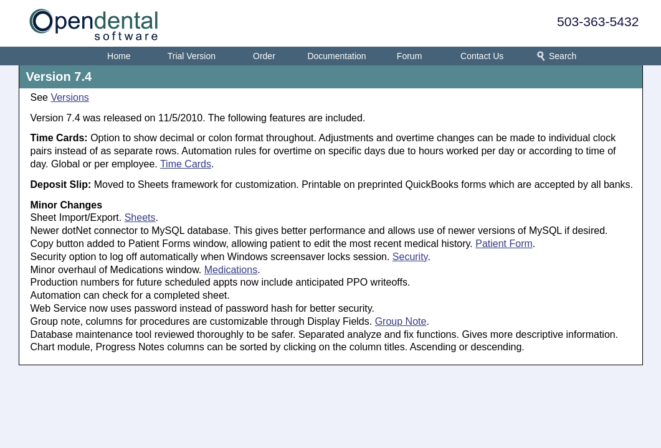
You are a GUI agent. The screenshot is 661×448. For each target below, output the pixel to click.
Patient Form (504, 243)
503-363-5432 (598, 21)
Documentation (336, 56)
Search (554, 56)
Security (410, 256)
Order (264, 56)
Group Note (401, 321)
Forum (409, 56)
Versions (69, 97)
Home (118, 56)
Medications (230, 269)
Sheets (140, 217)
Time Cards (185, 164)
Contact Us (481, 56)
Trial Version (192, 56)
